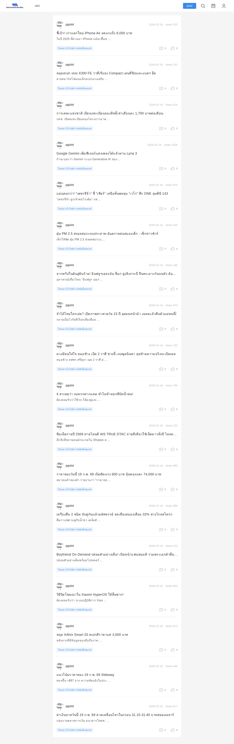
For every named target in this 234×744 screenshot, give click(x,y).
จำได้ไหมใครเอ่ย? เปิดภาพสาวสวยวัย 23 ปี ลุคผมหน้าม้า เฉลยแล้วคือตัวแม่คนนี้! (116, 314)
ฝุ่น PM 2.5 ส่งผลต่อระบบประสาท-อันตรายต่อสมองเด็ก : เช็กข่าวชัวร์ (107, 233)
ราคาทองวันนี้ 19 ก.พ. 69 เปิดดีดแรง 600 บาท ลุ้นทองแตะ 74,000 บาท (108, 474)
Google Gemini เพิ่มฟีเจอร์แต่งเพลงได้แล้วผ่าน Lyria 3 (96, 153)
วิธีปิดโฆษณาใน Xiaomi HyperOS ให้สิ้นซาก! (90, 594)
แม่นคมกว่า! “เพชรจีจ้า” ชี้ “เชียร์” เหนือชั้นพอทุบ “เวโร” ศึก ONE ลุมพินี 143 (112, 193)
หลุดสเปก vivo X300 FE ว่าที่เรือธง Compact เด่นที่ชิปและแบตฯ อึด (106, 73)
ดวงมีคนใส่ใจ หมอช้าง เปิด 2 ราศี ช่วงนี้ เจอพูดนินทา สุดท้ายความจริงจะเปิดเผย (116, 354)
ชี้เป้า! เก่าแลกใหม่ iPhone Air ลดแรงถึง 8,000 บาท (94, 33)
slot (37, 5)
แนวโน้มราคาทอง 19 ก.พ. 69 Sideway (85, 675)
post (190, 5)
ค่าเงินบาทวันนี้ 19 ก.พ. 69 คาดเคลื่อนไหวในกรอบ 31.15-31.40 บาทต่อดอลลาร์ (115, 715)
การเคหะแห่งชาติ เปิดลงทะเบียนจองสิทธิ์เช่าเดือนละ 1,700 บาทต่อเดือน (109, 113)
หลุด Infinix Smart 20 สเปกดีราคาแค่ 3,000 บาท (92, 635)
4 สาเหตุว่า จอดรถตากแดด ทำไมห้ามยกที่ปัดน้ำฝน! (94, 394)
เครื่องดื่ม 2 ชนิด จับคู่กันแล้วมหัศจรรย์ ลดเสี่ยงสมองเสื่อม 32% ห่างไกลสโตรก (114, 514)
